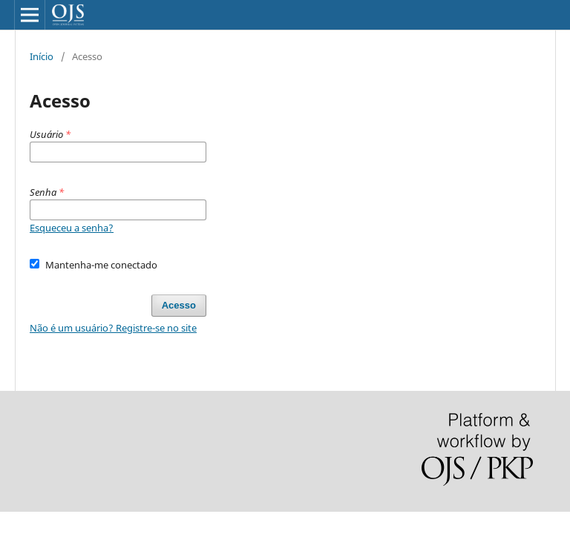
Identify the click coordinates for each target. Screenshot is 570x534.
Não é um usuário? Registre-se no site (113, 327)
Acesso (179, 305)
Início (41, 56)
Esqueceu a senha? (72, 227)
